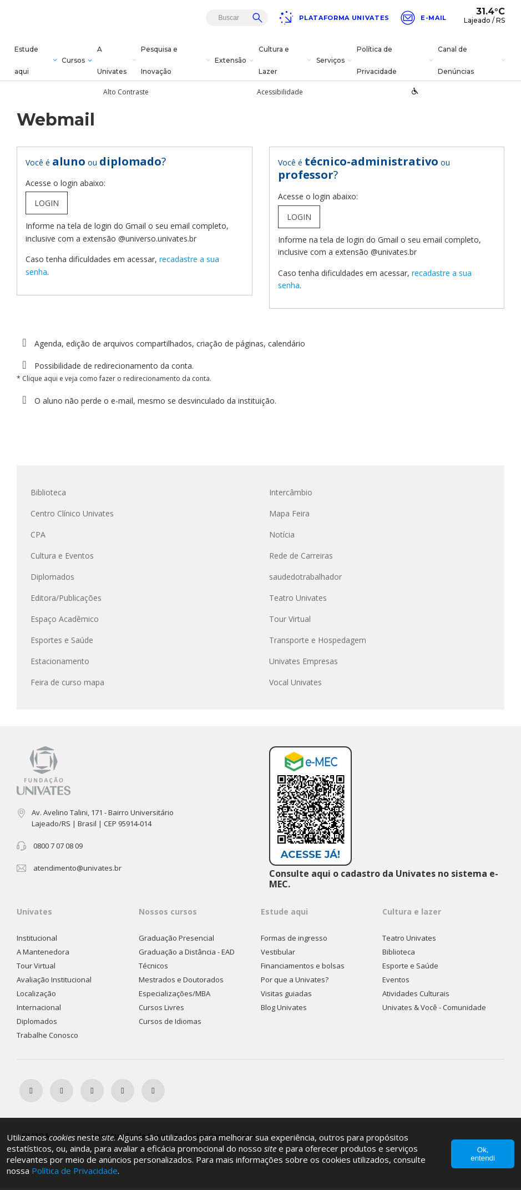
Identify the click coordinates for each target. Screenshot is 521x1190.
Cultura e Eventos (62, 556)
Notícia (282, 535)
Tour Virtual (290, 620)
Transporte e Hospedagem (317, 641)
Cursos (78, 61)
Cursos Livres (161, 1009)
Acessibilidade (280, 92)
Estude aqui (36, 60)
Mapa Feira (289, 514)
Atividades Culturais (415, 995)
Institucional (37, 940)
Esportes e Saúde (62, 641)
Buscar (257, 18)
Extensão (235, 61)
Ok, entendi (483, 1154)
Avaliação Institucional (54, 981)
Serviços (335, 61)
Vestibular (278, 953)
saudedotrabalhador (305, 578)
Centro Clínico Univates (72, 514)
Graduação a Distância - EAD (187, 953)
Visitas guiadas (286, 995)
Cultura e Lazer (286, 60)
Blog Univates (284, 1009)
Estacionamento (60, 662)
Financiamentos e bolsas (303, 967)
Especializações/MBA (174, 995)
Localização (36, 995)
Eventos (395, 981)
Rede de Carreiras (301, 556)
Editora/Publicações (66, 599)
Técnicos (153, 967)
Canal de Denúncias (473, 60)
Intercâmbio (290, 493)
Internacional (39, 1009)
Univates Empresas (303, 662)
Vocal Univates (295, 683)
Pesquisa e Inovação (177, 60)
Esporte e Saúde (410, 967)
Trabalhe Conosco (47, 1037)
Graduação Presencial (176, 940)
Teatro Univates (298, 599)
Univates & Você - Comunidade (434, 1009)
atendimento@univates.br (77, 869)
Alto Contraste (126, 92)
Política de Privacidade (396, 60)
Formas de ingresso (294, 940)
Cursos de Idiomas (170, 1023)
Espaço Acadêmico (65, 620)
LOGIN (46, 204)
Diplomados (52, 578)
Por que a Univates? (294, 981)
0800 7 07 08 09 (58, 847)
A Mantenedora (43, 953)
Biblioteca (48, 493)
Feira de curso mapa (67, 683)
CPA (38, 535)
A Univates (118, 60)
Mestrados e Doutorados (181, 981)
